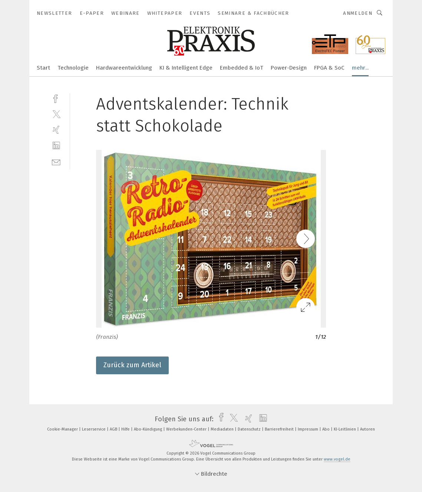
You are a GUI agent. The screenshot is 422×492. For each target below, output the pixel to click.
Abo (326, 429)
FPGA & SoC (329, 67)
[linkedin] (56, 145)
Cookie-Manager (63, 429)
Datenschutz (250, 429)
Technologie (73, 67)
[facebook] (56, 98)
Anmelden (357, 13)
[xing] (56, 129)
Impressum (308, 429)
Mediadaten (223, 429)
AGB (114, 429)
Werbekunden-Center (187, 429)
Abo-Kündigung (148, 429)
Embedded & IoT (241, 67)
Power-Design (289, 67)
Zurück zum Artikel (132, 365)
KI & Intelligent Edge (185, 67)
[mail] (56, 161)
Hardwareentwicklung (124, 67)
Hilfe (126, 429)
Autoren (367, 429)
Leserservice (94, 429)
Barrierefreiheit (280, 429)
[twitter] (56, 113)
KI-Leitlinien (345, 429)
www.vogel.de (337, 459)
